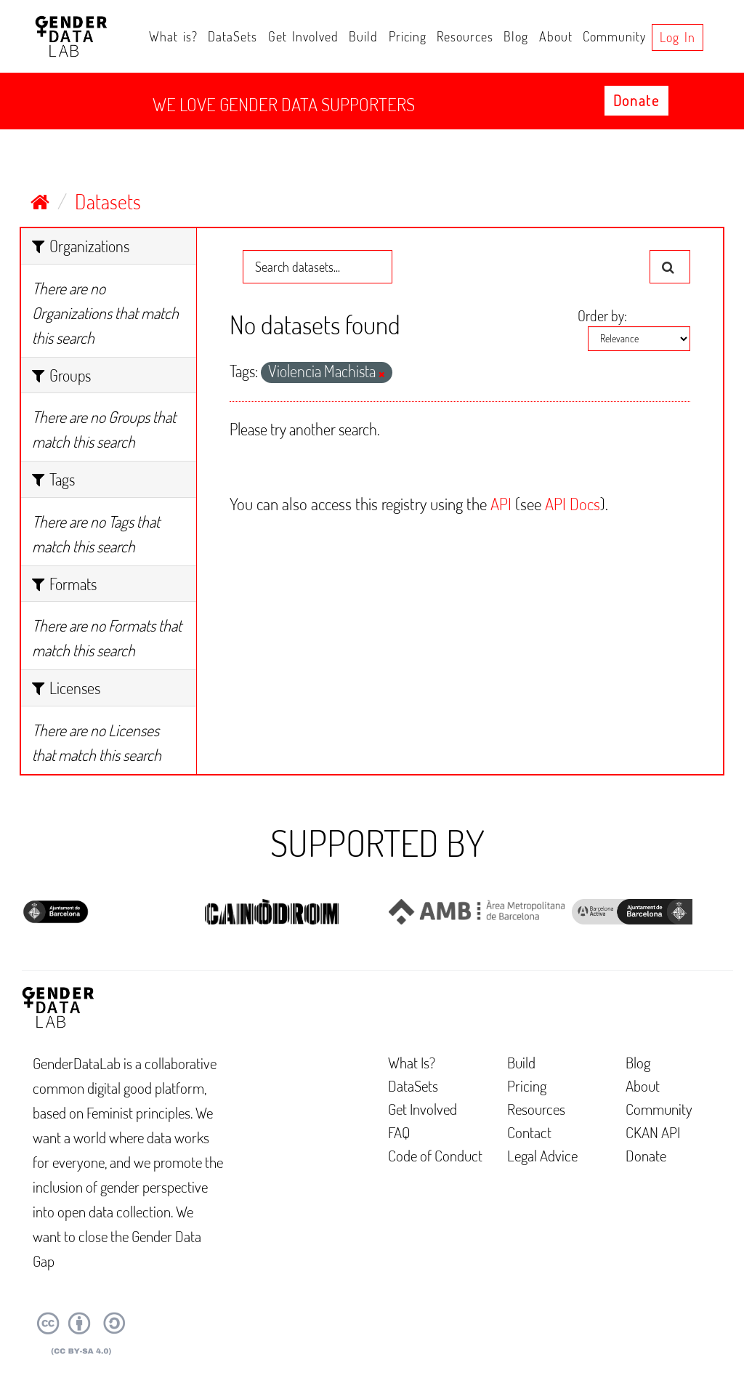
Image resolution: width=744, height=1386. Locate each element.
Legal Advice (542, 1155)
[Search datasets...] (317, 266)
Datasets (108, 201)
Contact (529, 1132)
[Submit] (670, 266)
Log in (677, 37)
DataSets (232, 36)
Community (614, 36)
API (501, 503)
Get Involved (303, 36)
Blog (516, 36)
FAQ (399, 1132)
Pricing (407, 36)
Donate (636, 100)
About (556, 36)
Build (363, 36)
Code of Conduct (435, 1155)
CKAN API (653, 1132)
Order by (601, 315)
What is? (173, 36)
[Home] (40, 201)
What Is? (411, 1062)
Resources (465, 36)
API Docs (572, 503)
